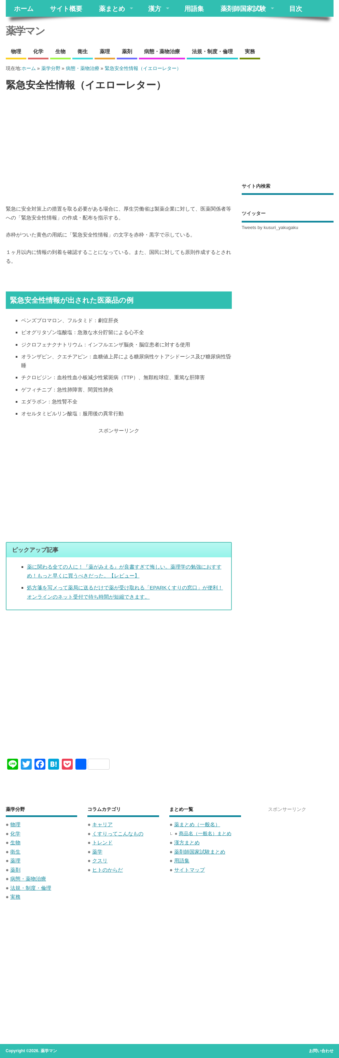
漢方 (154, 8)
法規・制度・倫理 (212, 51)
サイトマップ (189, 870)
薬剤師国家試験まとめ (199, 852)
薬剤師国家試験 (243, 8)
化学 (38, 51)
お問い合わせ (321, 1050)
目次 (295, 8)
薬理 (105, 51)
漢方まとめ (187, 842)
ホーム (23, 8)
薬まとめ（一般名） (197, 824)
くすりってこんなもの (117, 834)
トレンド (102, 842)
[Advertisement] (119, 148)
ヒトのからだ (107, 870)
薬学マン (25, 31)
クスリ (100, 860)
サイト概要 (66, 8)
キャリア (102, 824)
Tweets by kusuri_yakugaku (270, 227)
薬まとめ (112, 8)
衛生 (82, 51)
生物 (60, 51)
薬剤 (127, 51)
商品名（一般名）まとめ (205, 833)
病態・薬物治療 (162, 51)
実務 (250, 51)
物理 (16, 51)
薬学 (97, 852)
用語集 (194, 8)
